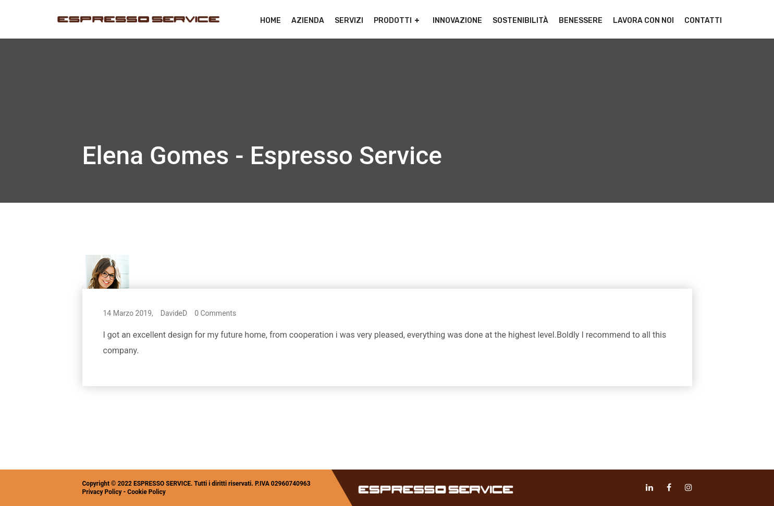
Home (270, 20)
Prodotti (393, 20)
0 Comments (215, 313)
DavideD (174, 313)
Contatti (703, 20)
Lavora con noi (643, 20)
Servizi (349, 20)
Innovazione (457, 20)
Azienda (307, 20)
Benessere (581, 20)
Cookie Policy (146, 492)
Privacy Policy (102, 492)
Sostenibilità (520, 20)
